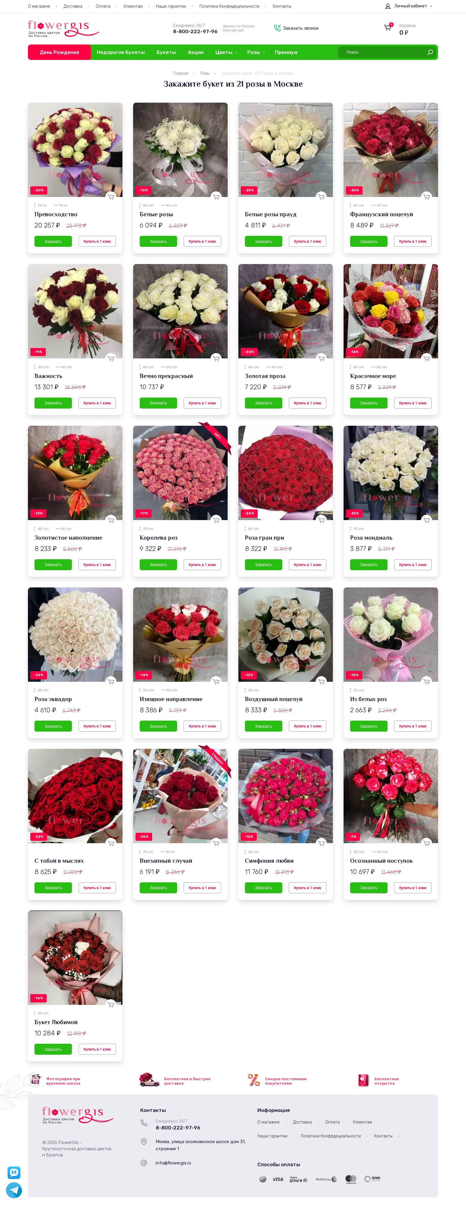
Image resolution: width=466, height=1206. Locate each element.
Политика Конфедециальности (229, 6)
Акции (196, 52)
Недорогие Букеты (121, 52)
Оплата (103, 6)
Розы (253, 52)
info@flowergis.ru (173, 1163)
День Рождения (59, 52)
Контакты (282, 6)
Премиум (286, 52)
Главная (180, 73)
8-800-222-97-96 (195, 31)
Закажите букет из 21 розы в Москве (257, 73)
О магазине (39, 6)
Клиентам (133, 6)
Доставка (73, 6)
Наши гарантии (171, 6)
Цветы (223, 52)
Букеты (166, 52)
